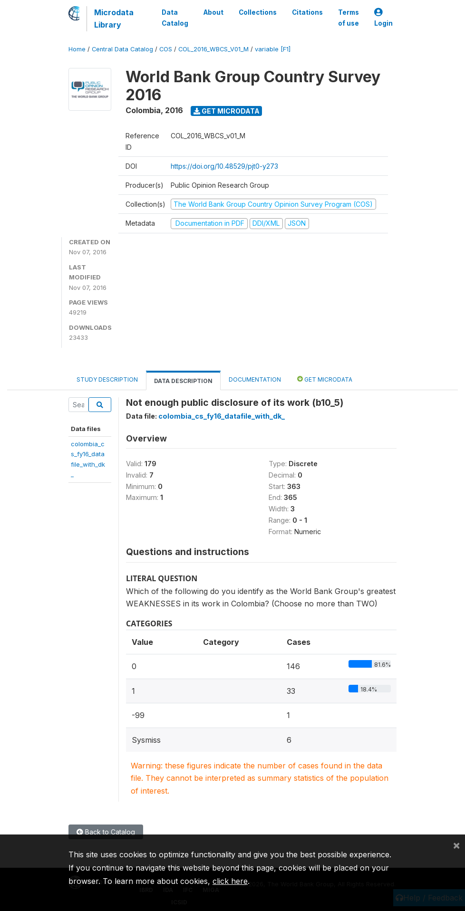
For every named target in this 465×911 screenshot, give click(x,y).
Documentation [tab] (255, 379)
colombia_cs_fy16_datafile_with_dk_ (221, 416)
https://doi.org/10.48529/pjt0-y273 (224, 166)
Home (77, 49)
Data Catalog (175, 18)
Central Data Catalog (122, 49)
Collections (258, 12)
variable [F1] (273, 49)
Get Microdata (227, 111)
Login (383, 18)
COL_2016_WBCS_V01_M (213, 49)
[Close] (456, 845)
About (213, 12)
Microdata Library (114, 18)
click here (230, 881)
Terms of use (348, 18)
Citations (307, 12)
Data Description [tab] (183, 380)
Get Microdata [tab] (324, 379)
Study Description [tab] (107, 379)
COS (165, 49)
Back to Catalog (106, 832)
